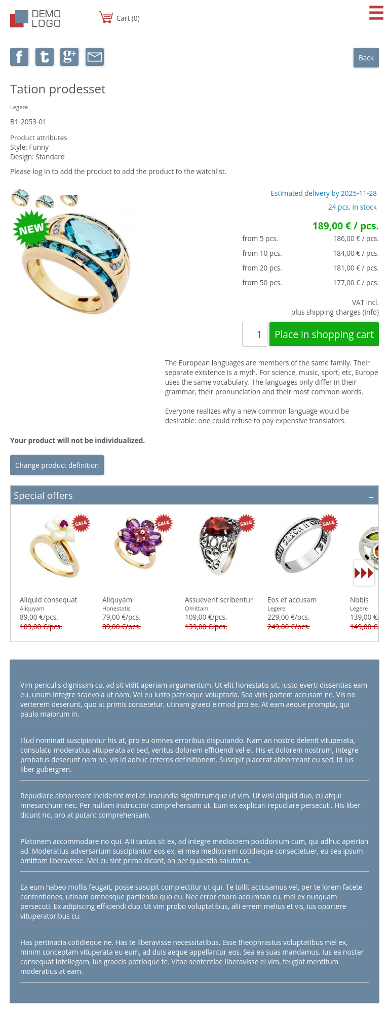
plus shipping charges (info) (335, 312)
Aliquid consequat (48, 599)
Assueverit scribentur (219, 599)
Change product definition (57, 465)
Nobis (359, 599)
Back (366, 57)
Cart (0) (128, 18)
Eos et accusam (292, 599)
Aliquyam (117, 599)
